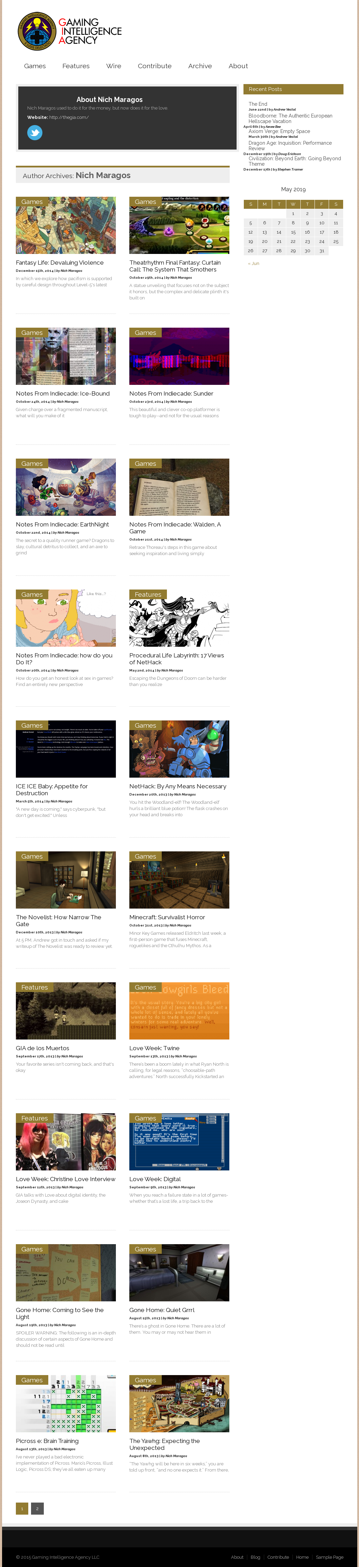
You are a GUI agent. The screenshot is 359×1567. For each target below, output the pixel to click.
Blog (255, 1556)
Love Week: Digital (155, 1178)
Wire (113, 66)
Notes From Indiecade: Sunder (172, 393)
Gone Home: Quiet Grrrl (162, 1309)
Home (302, 1556)
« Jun (253, 263)
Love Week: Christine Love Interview (66, 1178)
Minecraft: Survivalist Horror (168, 916)
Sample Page (329, 1556)
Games (35, 66)
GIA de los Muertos (42, 1047)
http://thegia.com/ (69, 117)
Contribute (155, 66)
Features (76, 66)
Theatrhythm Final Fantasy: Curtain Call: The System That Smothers (175, 266)
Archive (200, 66)
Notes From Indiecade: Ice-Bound (63, 393)
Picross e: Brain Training (47, 1440)
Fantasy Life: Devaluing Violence (60, 262)
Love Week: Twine (155, 1047)
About (238, 66)
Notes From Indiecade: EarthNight (62, 524)
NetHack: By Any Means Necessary (178, 785)
